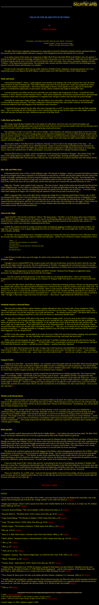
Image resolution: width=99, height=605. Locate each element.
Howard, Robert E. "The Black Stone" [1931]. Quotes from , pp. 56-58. (29, 514)
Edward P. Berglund (14, 595)
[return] (71, 500)
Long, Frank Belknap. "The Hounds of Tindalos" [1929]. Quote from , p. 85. (31, 518)
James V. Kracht (52, 598)
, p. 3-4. (6, 587)
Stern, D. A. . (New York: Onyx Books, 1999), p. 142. (32, 534)
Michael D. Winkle (49, 29)
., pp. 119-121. (8, 530)
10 (19, 328)
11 (37, 342)
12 (64, 352)
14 (35, 380)
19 (25, 455)
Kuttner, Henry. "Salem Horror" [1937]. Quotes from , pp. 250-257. (28, 563)
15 (14, 385)
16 (19, 420)
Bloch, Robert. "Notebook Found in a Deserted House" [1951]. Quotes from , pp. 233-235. (36, 538)
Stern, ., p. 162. (9, 551)
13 (64, 370)
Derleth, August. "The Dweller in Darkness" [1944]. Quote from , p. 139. (30, 526)
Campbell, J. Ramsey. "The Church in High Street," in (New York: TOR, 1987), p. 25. (37, 555)
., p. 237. (6, 547)
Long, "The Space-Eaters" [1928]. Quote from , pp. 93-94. (24, 522)
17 (56, 433)
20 (31, 477)
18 (31, 447)
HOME (54, 485)
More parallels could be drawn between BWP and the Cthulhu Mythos (28, 433)
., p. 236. (6, 542)
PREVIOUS (46, 485)
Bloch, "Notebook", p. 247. (12, 559)
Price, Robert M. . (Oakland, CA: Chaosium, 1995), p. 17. (42, 575)
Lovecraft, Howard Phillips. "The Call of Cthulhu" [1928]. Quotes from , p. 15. (32, 510)
